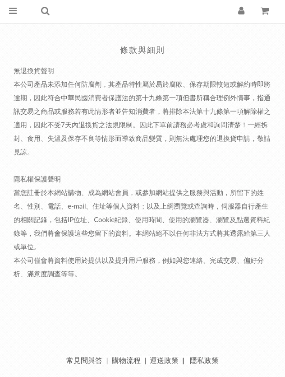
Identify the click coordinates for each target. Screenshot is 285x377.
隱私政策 (204, 360)
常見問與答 (84, 360)
